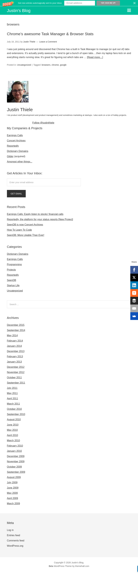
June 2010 (12, 431)
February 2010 (15, 452)
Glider (10, 162)
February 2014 (15, 347)
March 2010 (13, 447)
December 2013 (15, 357)
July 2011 (12, 394)
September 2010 (16, 420)
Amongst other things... (19, 168)
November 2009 (15, 468)
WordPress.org (15, 552)
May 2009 (12, 499)
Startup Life (13, 291)
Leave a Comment (48, 48)
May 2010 (12, 436)
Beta (51, 572)
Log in (10, 536)
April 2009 (12, 504)
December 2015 (15, 331)
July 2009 (12, 489)
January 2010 (14, 457)
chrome (55, 71)
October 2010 (14, 415)
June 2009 (12, 494)
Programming (14, 270)
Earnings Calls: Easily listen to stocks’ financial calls (35, 220)
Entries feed (13, 541)
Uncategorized (24, 71)
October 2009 (14, 473)
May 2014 (12, 341)
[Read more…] (95, 64)
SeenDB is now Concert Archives (25, 231)
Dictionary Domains (17, 157)
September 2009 (16, 478)
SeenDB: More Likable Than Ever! (25, 241)
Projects (11, 276)
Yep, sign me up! (108, 3)
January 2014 (14, 352)
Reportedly (13, 152)
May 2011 (12, 399)
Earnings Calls (15, 141)
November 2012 (15, 378)
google (63, 71)
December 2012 (15, 373)
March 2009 (13, 510)
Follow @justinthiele (43, 129)
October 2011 (14, 384)
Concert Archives (16, 147)
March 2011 (13, 410)
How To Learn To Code (19, 236)
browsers (46, 71)
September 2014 (16, 336)
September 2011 (16, 389)
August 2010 (14, 426)
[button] (69, 3)
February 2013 (15, 363)
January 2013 (14, 368)
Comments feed (15, 547)
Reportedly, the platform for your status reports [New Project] (40, 225)
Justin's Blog (22, 10)
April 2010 (12, 441)
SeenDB (11, 286)
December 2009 (15, 462)
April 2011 (12, 405)
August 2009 (14, 483)
